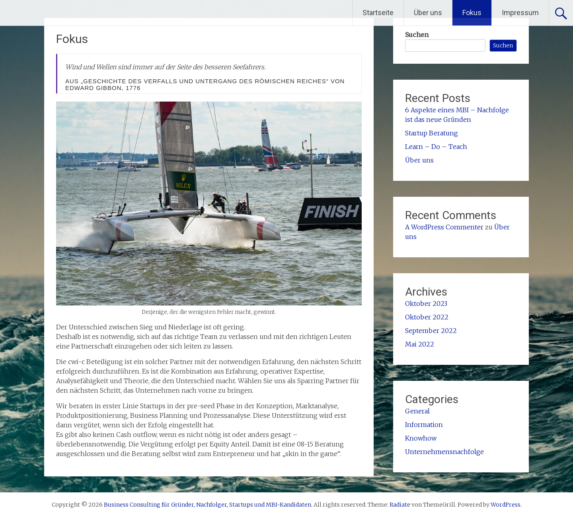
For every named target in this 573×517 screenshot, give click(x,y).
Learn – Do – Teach (436, 147)
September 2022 (431, 331)
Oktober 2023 (426, 303)
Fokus (471, 12)
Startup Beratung (431, 133)
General (417, 411)
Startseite (378, 12)
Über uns (428, 12)
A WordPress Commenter (444, 227)
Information (424, 425)
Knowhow (421, 438)
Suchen (417, 35)
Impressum (520, 12)
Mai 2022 (419, 344)
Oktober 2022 (426, 317)
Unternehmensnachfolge (444, 452)
